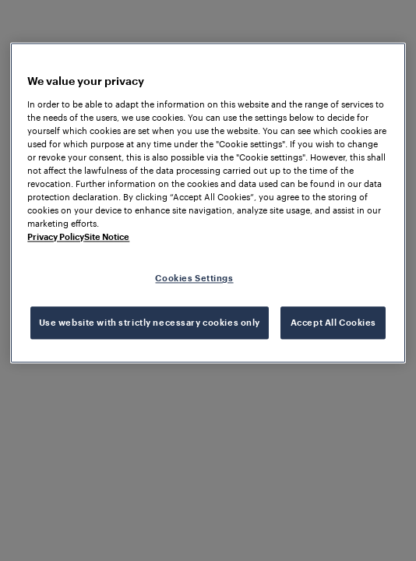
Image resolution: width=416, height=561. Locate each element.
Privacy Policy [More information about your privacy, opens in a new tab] (55, 237)
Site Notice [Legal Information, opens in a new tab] (106, 237)
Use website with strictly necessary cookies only (149, 323)
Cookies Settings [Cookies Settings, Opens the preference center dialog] (194, 278)
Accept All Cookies (333, 323)
